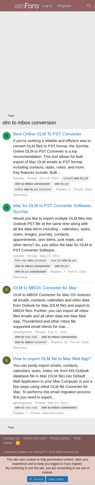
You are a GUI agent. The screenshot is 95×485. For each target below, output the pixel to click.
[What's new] (79, 5)
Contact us (11, 438)
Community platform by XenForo (41, 451)
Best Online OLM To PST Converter (47, 134)
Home (8, 443)
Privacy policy (60, 438)
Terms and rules (34, 438)
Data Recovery (53, 413)
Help (77, 438)
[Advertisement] (47, 61)
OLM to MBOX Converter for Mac (45, 288)
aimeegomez (22, 332)
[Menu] (7, 6)
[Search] (89, 5)
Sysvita (18, 178)
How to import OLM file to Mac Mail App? (52, 358)
